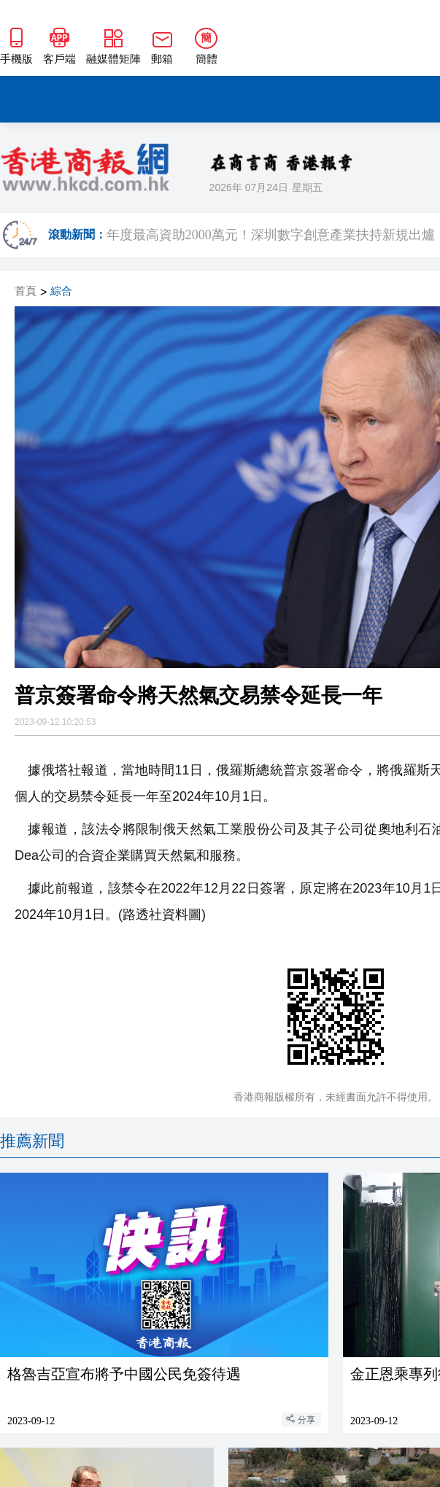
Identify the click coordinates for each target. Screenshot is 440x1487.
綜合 (61, 291)
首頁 (25, 291)
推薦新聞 (32, 1141)
